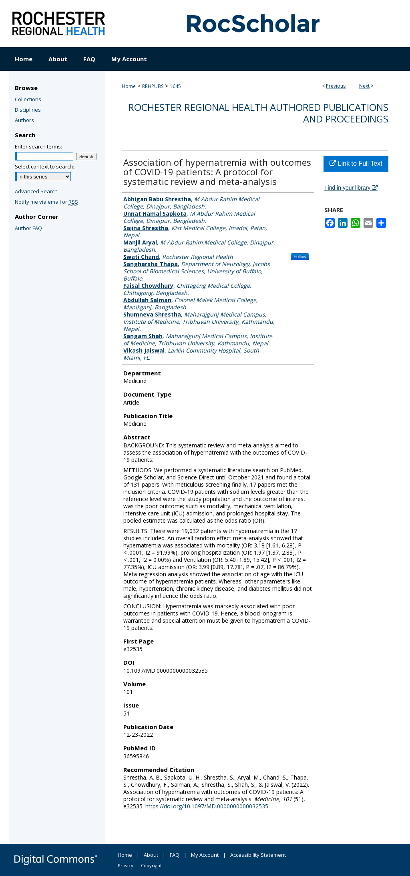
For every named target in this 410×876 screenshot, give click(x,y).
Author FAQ (28, 228)
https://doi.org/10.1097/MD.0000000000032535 (206, 806)
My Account (205, 854)
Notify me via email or (46, 201)
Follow (299, 256)
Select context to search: (44, 166)
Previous (336, 85)
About (151, 854)
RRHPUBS (152, 86)
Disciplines (28, 109)
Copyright (151, 865)
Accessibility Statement (258, 854)
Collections (28, 99)
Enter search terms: (38, 146)
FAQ (174, 854)
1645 (175, 86)
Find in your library (351, 187)
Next (364, 85)
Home (129, 86)
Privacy (125, 865)
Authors (24, 120)
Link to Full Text (356, 163)
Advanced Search (36, 191)
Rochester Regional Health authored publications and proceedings (258, 112)
